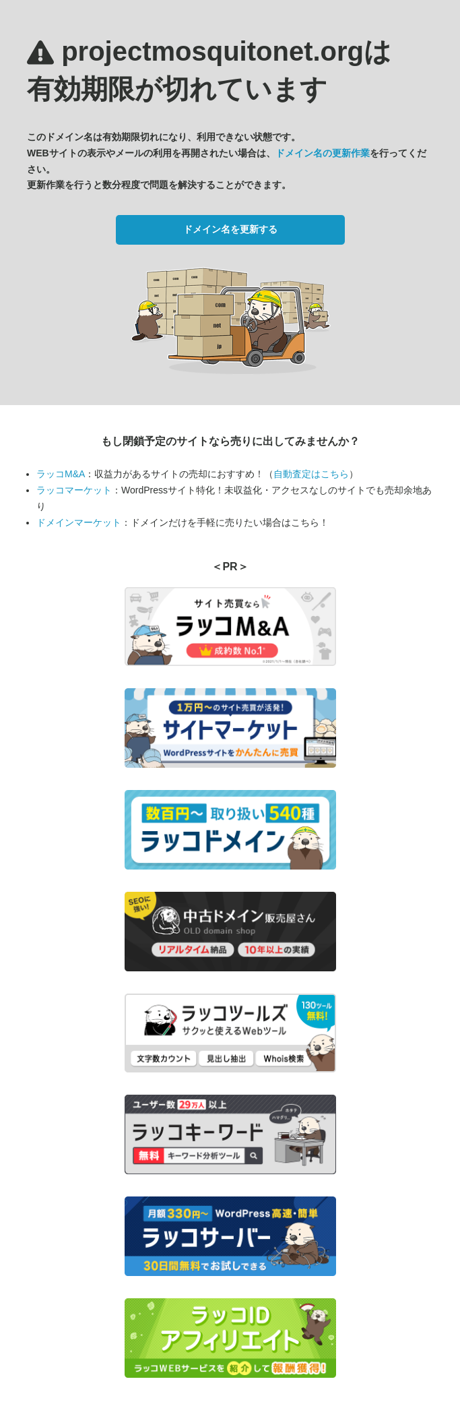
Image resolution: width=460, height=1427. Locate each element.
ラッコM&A (60, 473)
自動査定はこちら (311, 473)
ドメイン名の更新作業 (322, 153)
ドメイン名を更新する (230, 229)
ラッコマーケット (74, 490)
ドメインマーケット (78, 522)
